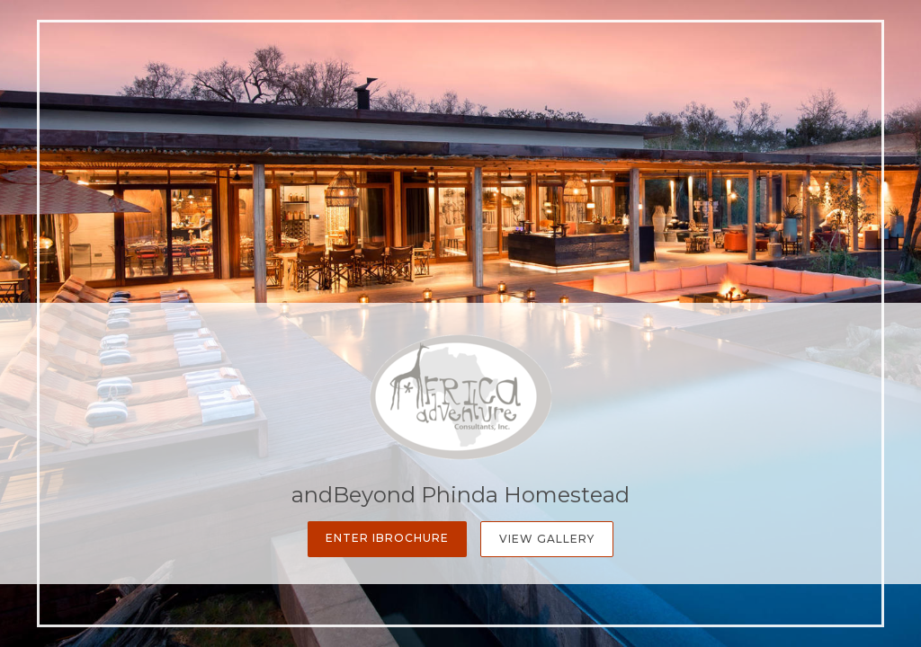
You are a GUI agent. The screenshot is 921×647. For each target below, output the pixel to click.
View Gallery (547, 538)
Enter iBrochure (387, 538)
